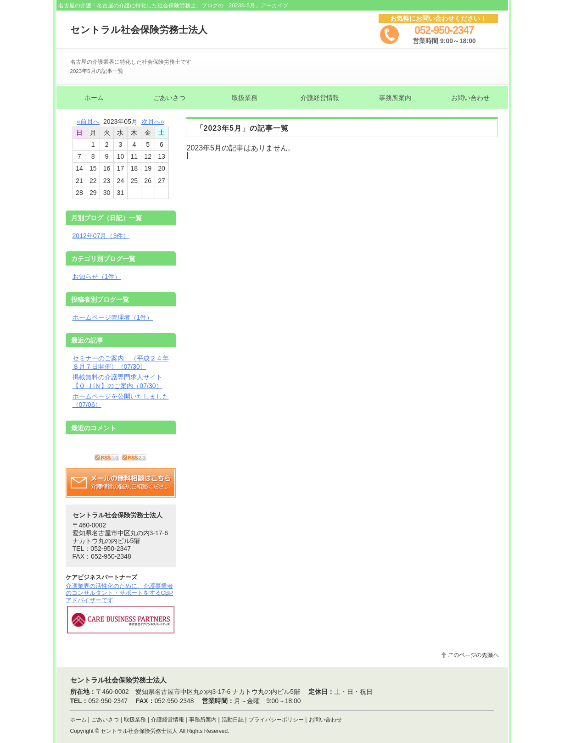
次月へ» (152, 121)
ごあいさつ (105, 719)
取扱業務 (135, 719)
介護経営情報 (167, 719)
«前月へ (88, 121)
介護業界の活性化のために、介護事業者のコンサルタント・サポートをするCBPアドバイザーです (119, 593)
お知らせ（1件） (97, 276)
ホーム (78, 719)
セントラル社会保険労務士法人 (138, 29)
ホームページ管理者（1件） (113, 317)
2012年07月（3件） (101, 235)
